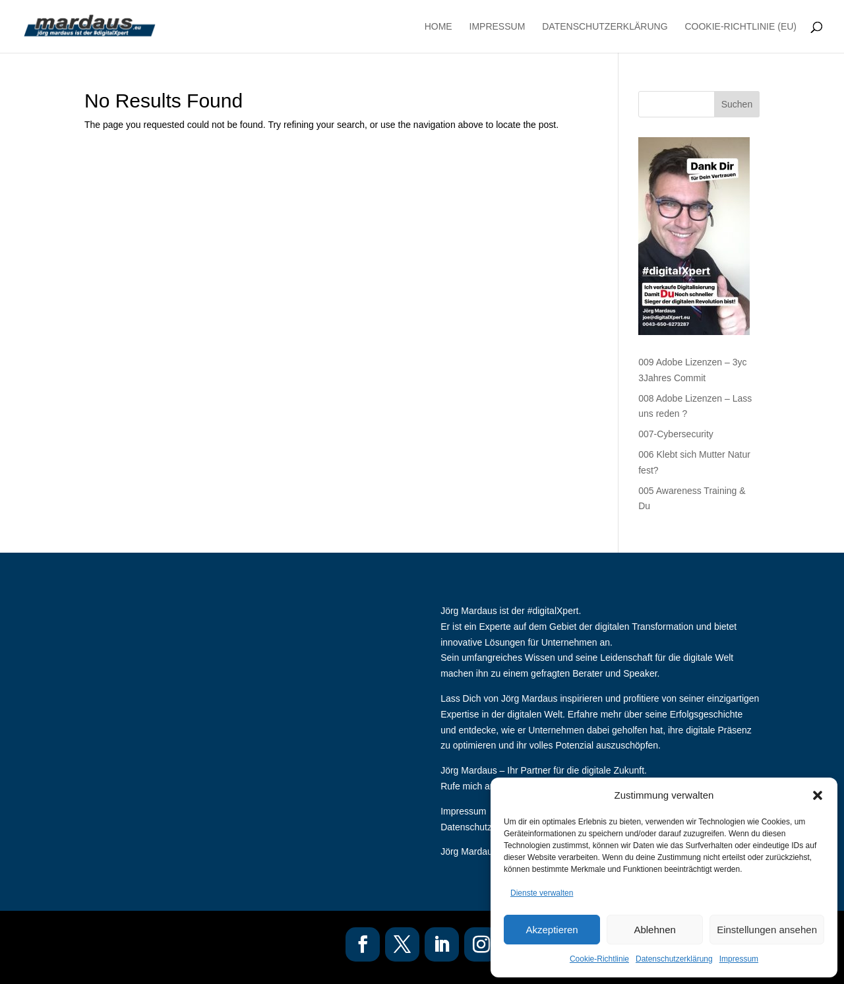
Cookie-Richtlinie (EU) (740, 27)
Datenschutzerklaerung (487, 827)
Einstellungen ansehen (767, 929)
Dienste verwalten (541, 893)
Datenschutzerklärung (674, 959)
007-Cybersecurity (675, 434)
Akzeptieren (552, 929)
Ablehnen (654, 929)
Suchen (736, 104)
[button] (817, 795)
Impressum (738, 959)
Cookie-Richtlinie (599, 959)
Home (438, 27)
